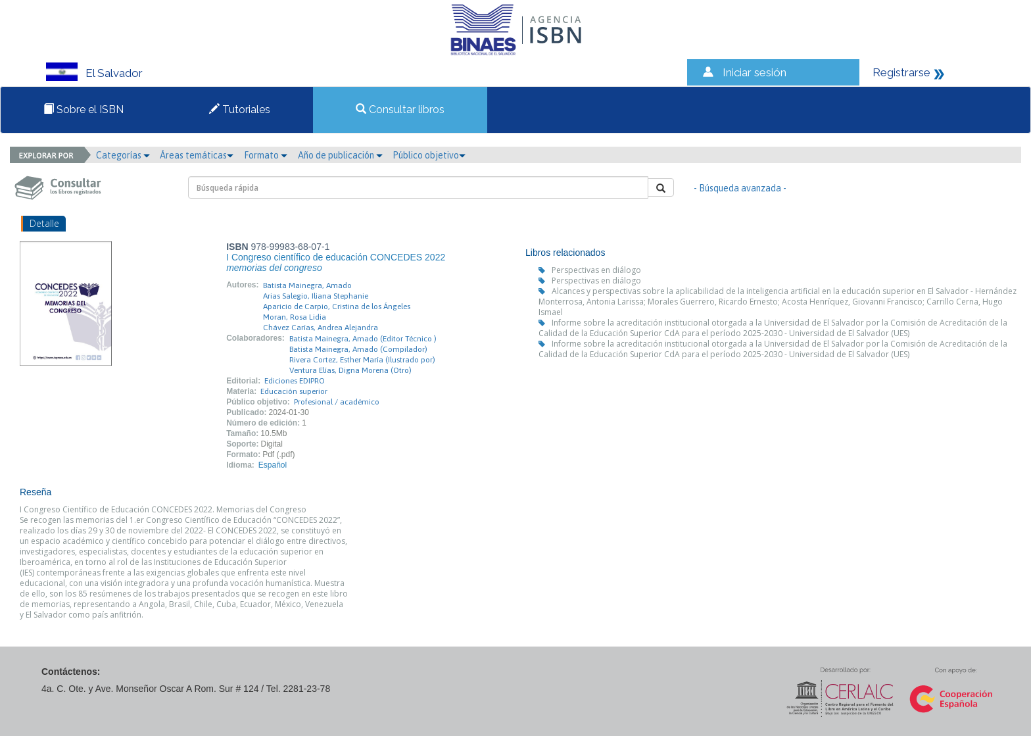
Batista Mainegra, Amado (307, 285)
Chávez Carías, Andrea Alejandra (320, 327)
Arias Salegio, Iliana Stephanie (315, 296)
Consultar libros (400, 109)
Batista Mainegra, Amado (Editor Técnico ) (363, 338)
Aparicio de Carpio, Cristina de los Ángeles (336, 306)
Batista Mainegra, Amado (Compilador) (358, 349)
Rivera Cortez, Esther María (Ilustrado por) (362, 359)
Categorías (123, 155)
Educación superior (293, 391)
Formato (265, 155)
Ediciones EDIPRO (294, 380)
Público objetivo (429, 155)
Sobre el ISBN (83, 109)
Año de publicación (340, 155)
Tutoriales (239, 109)
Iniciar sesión (754, 72)
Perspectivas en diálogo (596, 270)
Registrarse (901, 72)
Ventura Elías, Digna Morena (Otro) (350, 370)
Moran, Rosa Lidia (294, 317)
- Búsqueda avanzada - (740, 188)
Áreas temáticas (196, 155)
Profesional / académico (336, 401)
